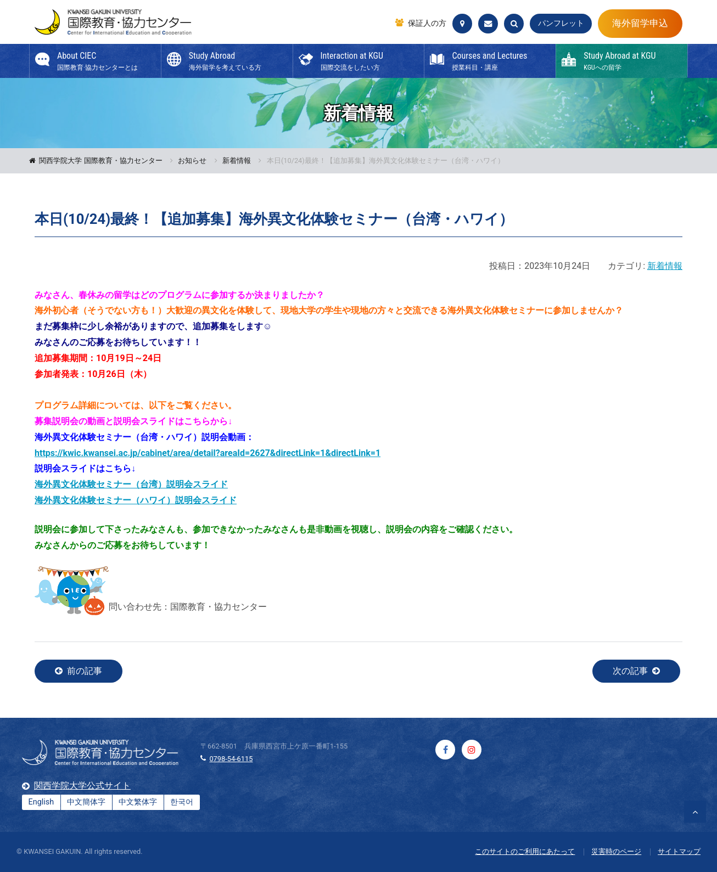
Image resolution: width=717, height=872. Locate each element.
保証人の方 (427, 23)
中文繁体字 (138, 802)
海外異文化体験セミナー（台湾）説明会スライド (131, 484)
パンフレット (561, 23)
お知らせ (192, 161)
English (41, 802)
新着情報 (236, 161)
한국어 (181, 802)
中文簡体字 (86, 802)
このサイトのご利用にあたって (525, 851)
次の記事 (630, 671)
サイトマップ (679, 851)
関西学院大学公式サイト (82, 785)
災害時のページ (616, 851)
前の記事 (84, 671)
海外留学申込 (640, 23)
